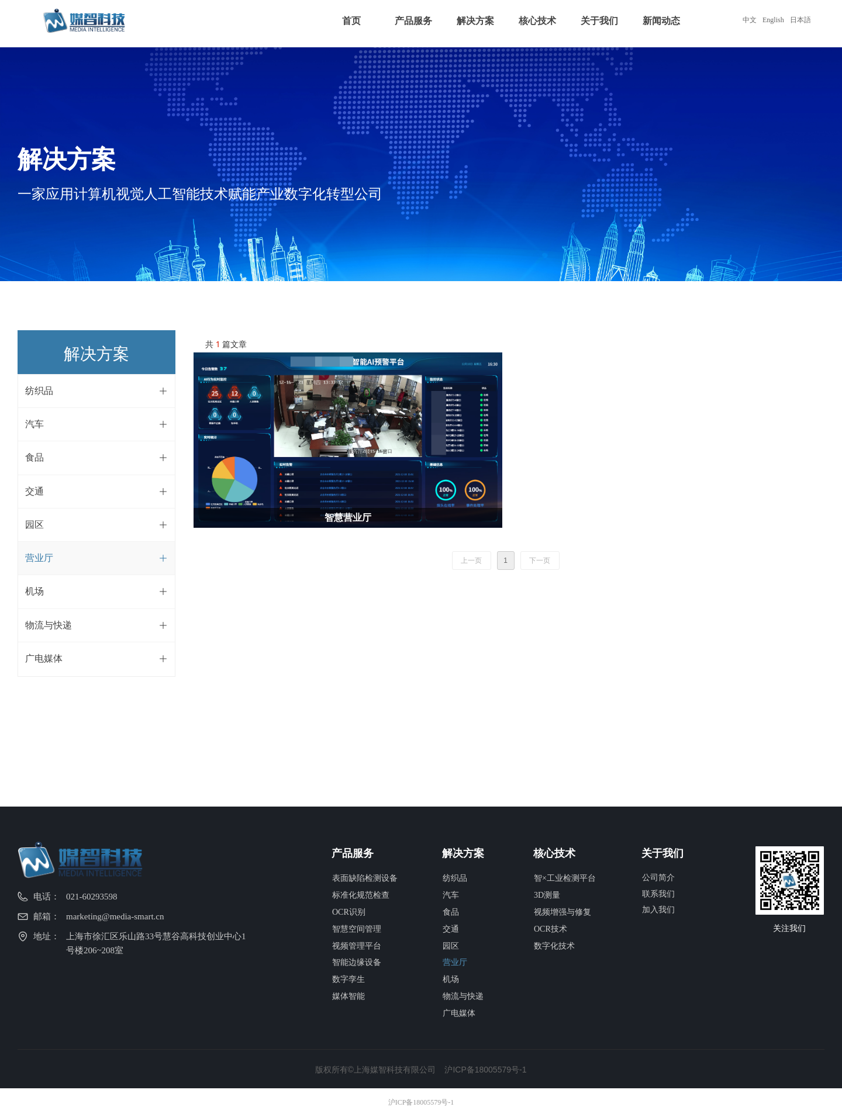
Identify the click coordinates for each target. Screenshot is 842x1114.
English (773, 20)
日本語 (800, 20)
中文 (750, 20)
